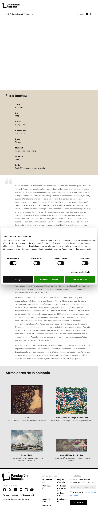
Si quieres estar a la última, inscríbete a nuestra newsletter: (83, 483)
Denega (18, 279)
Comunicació (47, 487)
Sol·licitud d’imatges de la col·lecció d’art (61, 491)
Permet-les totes (80, 279)
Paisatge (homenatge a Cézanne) (71, 418)
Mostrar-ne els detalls (80, 272)
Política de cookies (10, 495)
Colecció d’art (46, 500)
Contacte (46, 505)
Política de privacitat (28, 495)
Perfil (27, 418)
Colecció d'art (17, 14)
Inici (7, 14)
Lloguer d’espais (61, 481)
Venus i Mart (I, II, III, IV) (71, 455)
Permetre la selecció (49, 279)
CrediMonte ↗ (47, 481)
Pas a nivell (26, 455)
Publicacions (62, 500)
